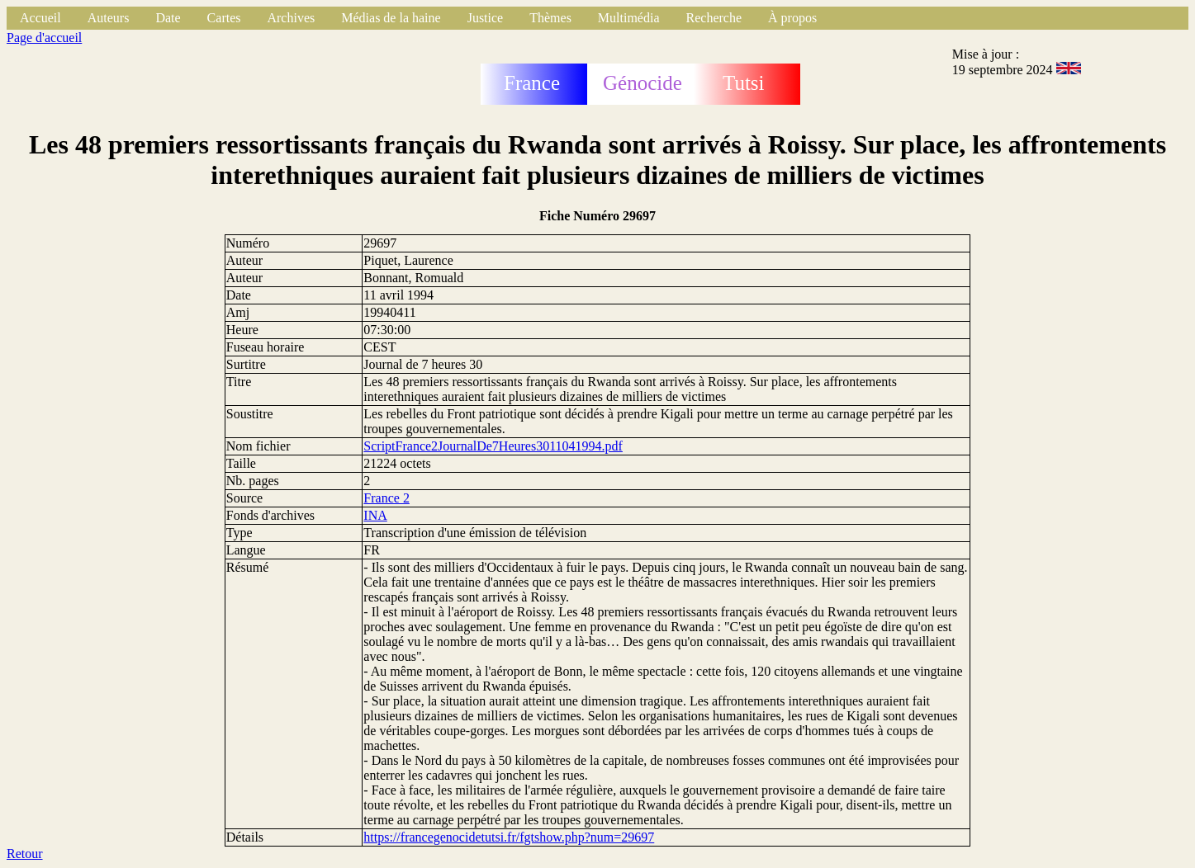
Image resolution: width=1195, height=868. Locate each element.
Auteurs (109, 18)
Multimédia (629, 18)
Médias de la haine (390, 18)
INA (374, 515)
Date (167, 18)
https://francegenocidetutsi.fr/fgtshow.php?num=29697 (508, 837)
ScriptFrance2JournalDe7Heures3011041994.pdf (493, 446)
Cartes (224, 18)
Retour (25, 854)
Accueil (40, 18)
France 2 (386, 498)
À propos (792, 18)
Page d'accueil (44, 38)
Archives (291, 18)
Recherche (714, 18)
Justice (485, 18)
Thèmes (550, 18)
